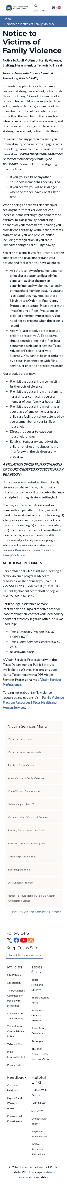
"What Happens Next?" (21, 804)
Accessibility (14, 982)
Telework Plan (15, 1044)
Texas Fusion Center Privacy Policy (15, 1031)
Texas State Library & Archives (38, 1015)
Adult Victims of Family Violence (26, 778)
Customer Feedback (12, 1088)
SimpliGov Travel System (39, 1134)
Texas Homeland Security (37, 984)
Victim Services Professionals (24, 752)
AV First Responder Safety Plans (38, 1149)
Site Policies (14, 974)
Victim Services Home (20, 739)
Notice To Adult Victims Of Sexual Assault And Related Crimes (31, 898)
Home (8, 19)
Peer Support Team (19, 869)
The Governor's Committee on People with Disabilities (16, 998)
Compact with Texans (39, 1121)
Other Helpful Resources (22, 856)
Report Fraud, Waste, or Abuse (14, 1103)
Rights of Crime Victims (21, 765)
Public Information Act (16, 1055)
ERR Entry (37, 1110)
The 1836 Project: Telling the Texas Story (40, 1054)
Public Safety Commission (38, 1031)
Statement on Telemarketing (15, 1016)
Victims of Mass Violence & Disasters (29, 817)
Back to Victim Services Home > (36, 912)
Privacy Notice (15, 1064)
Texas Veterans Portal (40, 1000)
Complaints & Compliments (14, 1119)
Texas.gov (37, 1041)
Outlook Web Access (39, 1092)
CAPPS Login (38, 1102)
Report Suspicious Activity (25, 955)
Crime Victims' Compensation (24, 791)
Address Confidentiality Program (26, 843)
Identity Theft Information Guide (26, 830)
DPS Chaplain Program (20, 882)
